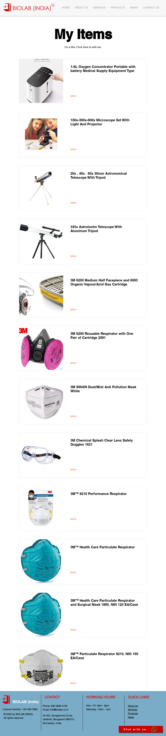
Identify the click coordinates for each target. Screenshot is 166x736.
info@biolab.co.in (59, 709)
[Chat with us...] (141, 729)
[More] (73, 96)
